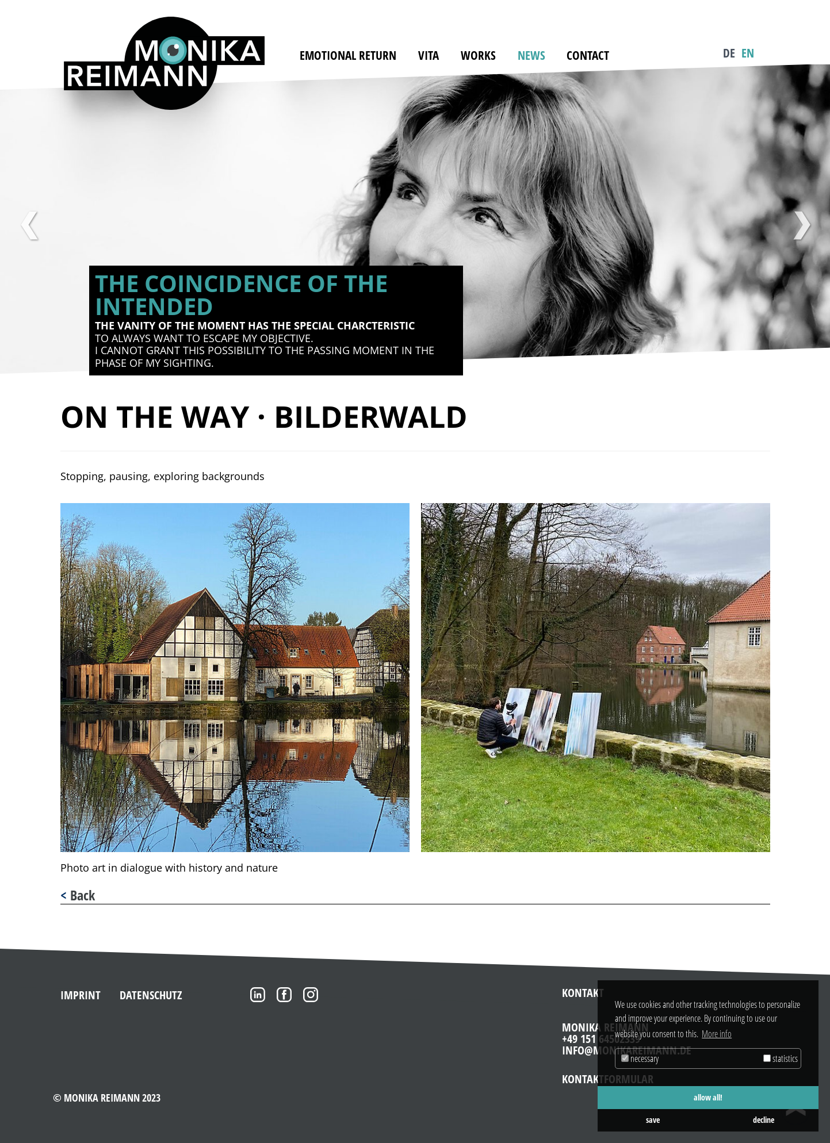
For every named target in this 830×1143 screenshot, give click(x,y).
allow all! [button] (708, 1097)
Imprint (80, 995)
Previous (29, 225)
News (531, 55)
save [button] (653, 1119)
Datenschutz (151, 995)
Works (478, 55)
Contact (588, 55)
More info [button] (717, 1033)
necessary (640, 1058)
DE (729, 53)
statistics (780, 1058)
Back (82, 894)
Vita (428, 55)
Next (801, 225)
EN (747, 53)
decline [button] (763, 1119)
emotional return (348, 55)
